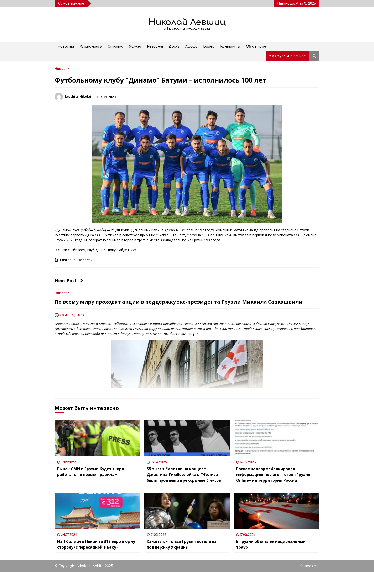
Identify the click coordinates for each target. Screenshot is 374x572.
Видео (208, 46)
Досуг (174, 46)
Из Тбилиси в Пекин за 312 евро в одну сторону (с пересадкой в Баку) (96, 544)
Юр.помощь (91, 46)
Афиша (191, 46)
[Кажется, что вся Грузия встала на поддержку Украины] (187, 511)
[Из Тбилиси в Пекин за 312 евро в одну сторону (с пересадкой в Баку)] (97, 511)
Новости (65, 46)
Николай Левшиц (187, 22)
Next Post (69, 280)
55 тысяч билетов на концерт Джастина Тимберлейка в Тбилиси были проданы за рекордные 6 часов (184, 474)
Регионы (155, 46)
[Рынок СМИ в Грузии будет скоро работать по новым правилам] (97, 438)
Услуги (135, 46)
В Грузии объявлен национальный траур (271, 544)
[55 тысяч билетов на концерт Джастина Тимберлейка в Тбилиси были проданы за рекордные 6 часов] (187, 438)
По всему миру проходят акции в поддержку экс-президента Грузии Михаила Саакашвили (179, 301)
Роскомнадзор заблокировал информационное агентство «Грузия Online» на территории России (273, 474)
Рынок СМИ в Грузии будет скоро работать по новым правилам (90, 471)
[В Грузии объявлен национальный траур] (276, 511)
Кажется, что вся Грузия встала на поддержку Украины (182, 544)
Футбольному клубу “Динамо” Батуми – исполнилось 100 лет (160, 80)
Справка (115, 46)
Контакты (230, 46)
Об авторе (256, 46)
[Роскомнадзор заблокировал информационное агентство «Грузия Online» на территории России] (276, 438)
